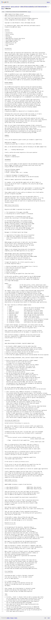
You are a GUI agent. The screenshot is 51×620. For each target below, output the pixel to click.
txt (45, 617)
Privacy (11, 618)
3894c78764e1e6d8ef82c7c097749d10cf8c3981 (33, 6)
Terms (15, 618)
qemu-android (5, 6)
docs (2, 8)
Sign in (48, 2)
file (29, 11)
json (48, 617)
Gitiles (8, 618)
